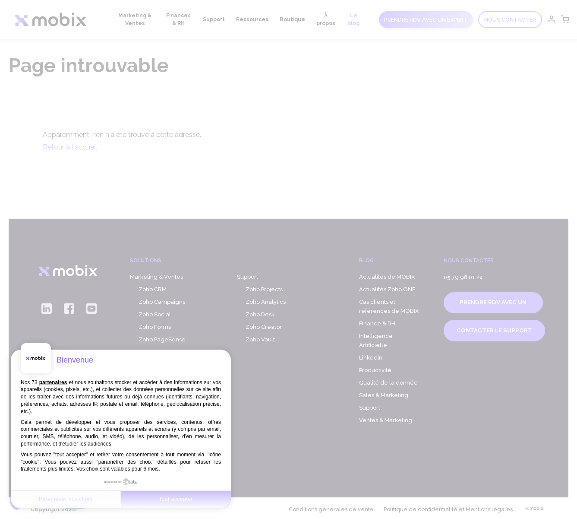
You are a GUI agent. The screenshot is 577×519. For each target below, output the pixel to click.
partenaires (53, 382)
